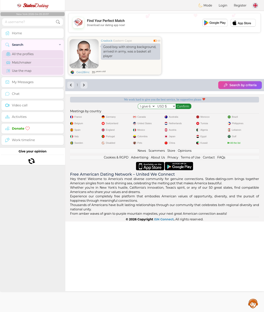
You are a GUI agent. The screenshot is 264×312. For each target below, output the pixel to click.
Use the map (18, 71)
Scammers (156, 241)
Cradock (107, 40)
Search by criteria (240, 85)
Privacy (172, 248)
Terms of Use (190, 248)
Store (171, 241)
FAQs (221, 248)
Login (223, 5)
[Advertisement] (164, 23)
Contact (209, 248)
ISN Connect (164, 310)
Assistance (253, 303)
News (142, 241)
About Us (158, 248)
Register (240, 5)
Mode (205, 5)
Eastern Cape (122, 40)
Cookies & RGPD (116, 248)
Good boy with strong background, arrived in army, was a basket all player (129, 51)
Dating (32, 5)
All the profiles (20, 54)
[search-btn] (58, 22)
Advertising (139, 248)
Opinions (184, 241)
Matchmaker (18, 62)
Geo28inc (83, 72)
